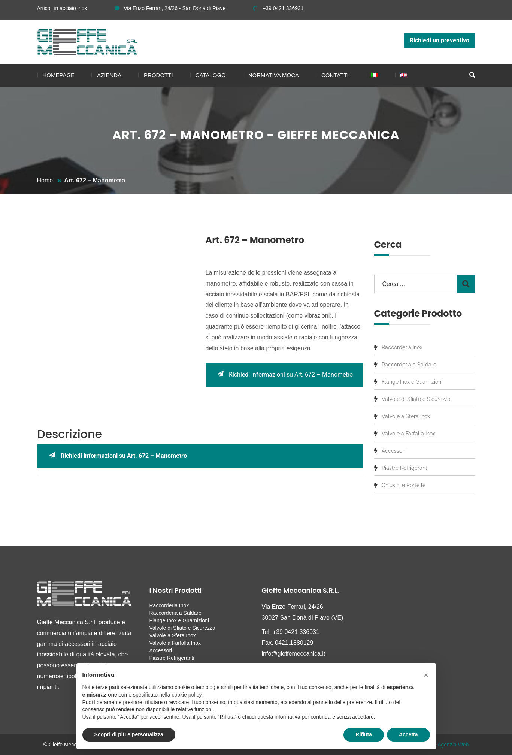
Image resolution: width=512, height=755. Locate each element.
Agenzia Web (453, 745)
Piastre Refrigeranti (405, 468)
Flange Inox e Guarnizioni (412, 382)
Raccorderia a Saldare (409, 365)
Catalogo (211, 75)
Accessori (393, 451)
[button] (426, 675)
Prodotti (158, 75)
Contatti (335, 75)
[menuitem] (372, 75)
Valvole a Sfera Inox (406, 416)
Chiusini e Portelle (403, 485)
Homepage (59, 75)
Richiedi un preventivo (439, 40)
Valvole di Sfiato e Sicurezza (416, 399)
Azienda (109, 75)
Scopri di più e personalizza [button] (128, 734)
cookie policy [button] (186, 695)
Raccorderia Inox (402, 347)
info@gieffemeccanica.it (293, 653)
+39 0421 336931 (278, 8)
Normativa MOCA (273, 75)
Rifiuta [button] (363, 734)
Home (45, 180)
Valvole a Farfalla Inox (408, 434)
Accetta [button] (408, 734)
